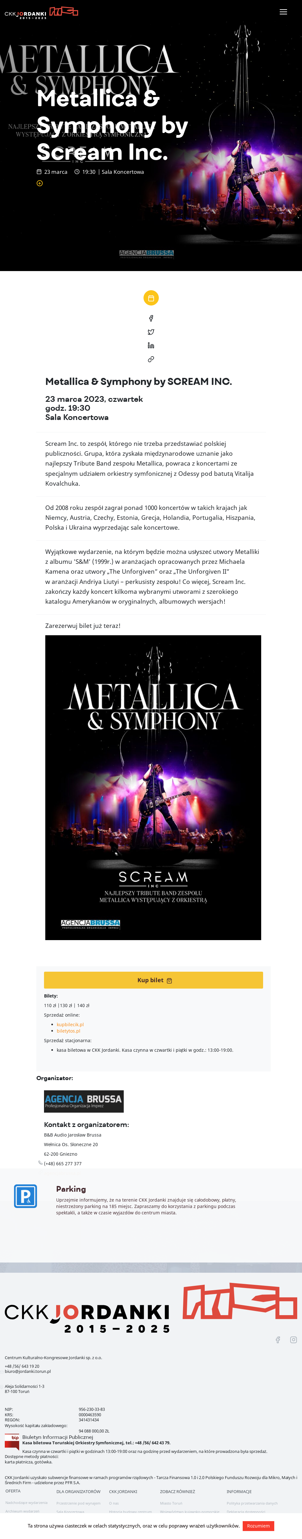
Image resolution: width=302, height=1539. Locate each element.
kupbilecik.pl (70, 1024)
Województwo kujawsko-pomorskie (189, 1511)
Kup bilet (154, 980)
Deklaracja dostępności (246, 1511)
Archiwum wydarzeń (22, 1511)
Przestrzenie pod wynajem (78, 1503)
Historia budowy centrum (130, 1511)
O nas (114, 1503)
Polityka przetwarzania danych (252, 1503)
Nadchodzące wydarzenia (26, 1502)
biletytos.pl (68, 1031)
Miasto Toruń (171, 1503)
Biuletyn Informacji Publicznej (57, 1437)
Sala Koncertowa (70, 1511)
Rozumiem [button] (258, 1526)
